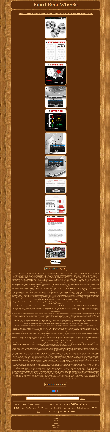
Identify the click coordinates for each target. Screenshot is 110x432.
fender (28, 408)
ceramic (67, 404)
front (41, 407)
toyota (47, 404)
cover (44, 412)
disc (55, 411)
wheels (83, 403)
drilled (49, 412)
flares (60, 412)
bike (73, 412)
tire (69, 408)
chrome (46, 408)
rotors (18, 404)
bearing (57, 408)
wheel (74, 403)
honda (30, 404)
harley (34, 408)
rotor (64, 408)
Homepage (55, 418)
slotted (38, 412)
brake (94, 407)
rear (66, 411)
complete (86, 408)
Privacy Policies (56, 425)
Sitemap (56, 420)
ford (24, 404)
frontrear (37, 404)
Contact (56, 423)
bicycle (43, 405)
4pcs (56, 404)
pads (16, 407)
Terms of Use (55, 427)
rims (22, 408)
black (80, 407)
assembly (74, 408)
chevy (61, 404)
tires (95, 404)
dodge (51, 408)
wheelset (90, 405)
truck (52, 404)
